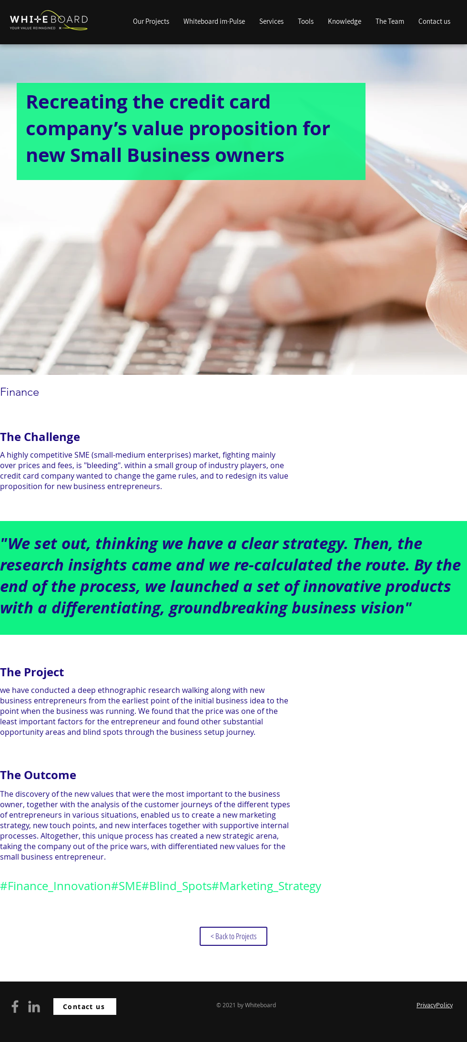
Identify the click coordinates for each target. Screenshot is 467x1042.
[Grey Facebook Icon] (15, 1006)
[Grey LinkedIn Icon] (34, 1006)
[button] (344, 21)
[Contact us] (84, 1006)
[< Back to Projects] (233, 936)
